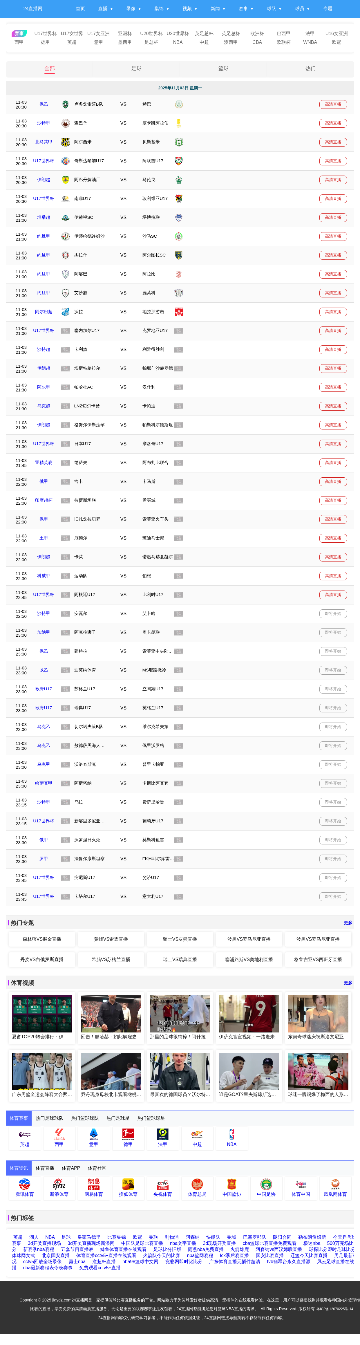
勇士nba (77, 1261)
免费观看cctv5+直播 (100, 1267)
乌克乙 (43, 726)
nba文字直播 (183, 1243)
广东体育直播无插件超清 (234, 1261)
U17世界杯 (46, 33)
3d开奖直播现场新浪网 (91, 1243)
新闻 (215, 8)
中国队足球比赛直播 (142, 1243)
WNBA (310, 42)
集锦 (159, 8)
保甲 (43, 519)
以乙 (43, 669)
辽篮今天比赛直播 (309, 1255)
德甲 (45, 42)
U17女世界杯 (72, 34)
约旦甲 (43, 236)
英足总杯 (204, 33)
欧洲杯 (257, 33)
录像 (130, 8)
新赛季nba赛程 (38, 1249)
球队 (271, 8)
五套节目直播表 (77, 1249)
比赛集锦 (117, 1237)
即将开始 (333, 613)
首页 (80, 8)
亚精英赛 (44, 462)
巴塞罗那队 (255, 1237)
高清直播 (333, 104)
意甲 (98, 42)
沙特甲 (43, 122)
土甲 (43, 537)
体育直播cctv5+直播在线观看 (106, 1255)
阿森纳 (193, 1237)
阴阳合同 (282, 1237)
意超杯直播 (104, 1261)
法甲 (310, 33)
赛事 (243, 8)
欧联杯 (284, 42)
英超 (72, 42)
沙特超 (43, 349)
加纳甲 (43, 632)
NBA (178, 42)
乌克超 (43, 405)
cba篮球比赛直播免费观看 (270, 1243)
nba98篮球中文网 (140, 1261)
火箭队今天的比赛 (161, 1255)
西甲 (19, 42)
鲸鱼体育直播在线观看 (123, 1249)
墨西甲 (125, 42)
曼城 (231, 1237)
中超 (204, 42)
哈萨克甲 (44, 783)
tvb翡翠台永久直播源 (288, 1261)
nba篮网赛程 (200, 1255)
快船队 (213, 1237)
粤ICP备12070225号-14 (334, 1309)
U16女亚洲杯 (336, 34)
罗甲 (43, 858)
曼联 (153, 1237)
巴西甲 (284, 33)
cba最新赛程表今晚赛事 (48, 1267)
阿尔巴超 (44, 311)
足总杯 (151, 42)
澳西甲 (231, 42)
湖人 (34, 1237)
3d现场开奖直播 (219, 1243)
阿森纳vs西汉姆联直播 (279, 1249)
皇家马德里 (89, 1237)
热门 (310, 68)
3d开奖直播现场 (44, 1243)
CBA (257, 42)
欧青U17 (43, 688)
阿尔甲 (43, 386)
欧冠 (336, 42)
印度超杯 (44, 500)
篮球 (223, 68)
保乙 (43, 104)
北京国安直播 (56, 1255)
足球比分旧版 (167, 1249)
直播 (102, 8)
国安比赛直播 (270, 1255)
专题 (327, 8)
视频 (187, 8)
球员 (299, 8)
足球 (136, 68)
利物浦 (172, 1237)
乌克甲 (43, 764)
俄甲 (43, 481)
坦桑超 (43, 217)
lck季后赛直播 (234, 1255)
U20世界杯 (151, 33)
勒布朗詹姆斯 (312, 1237)
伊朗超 (43, 179)
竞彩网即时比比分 (183, 1261)
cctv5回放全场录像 (42, 1261)
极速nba (312, 1243)
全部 (49, 68)
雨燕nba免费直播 (206, 1249)
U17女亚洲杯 (98, 34)
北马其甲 (44, 141)
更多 (348, 922)
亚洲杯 (125, 33)
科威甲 (43, 575)
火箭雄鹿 (239, 1249)
